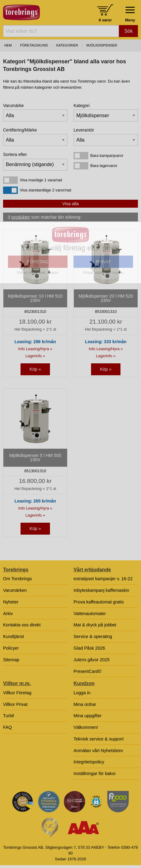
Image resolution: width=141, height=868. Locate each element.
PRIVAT (103, 298)
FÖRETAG (37, 298)
